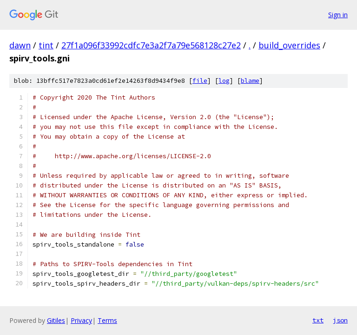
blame (250, 81)
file (199, 81)
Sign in (338, 14)
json (340, 320)
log (224, 81)
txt (318, 320)
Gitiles (56, 320)
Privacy (81, 320)
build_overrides (289, 45)
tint (46, 45)
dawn (20, 45)
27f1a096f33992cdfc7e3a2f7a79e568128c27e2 (151, 45)
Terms (107, 320)
